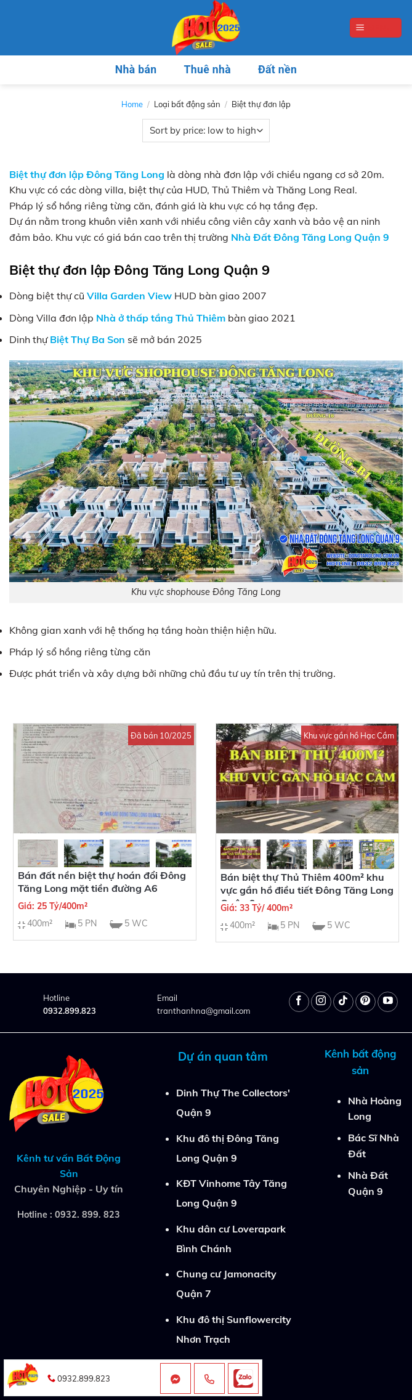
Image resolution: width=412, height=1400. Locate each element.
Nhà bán (136, 69)
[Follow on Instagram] (321, 1002)
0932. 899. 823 (87, 1214)
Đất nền (277, 69)
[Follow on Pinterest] (365, 1002)
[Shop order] (206, 130)
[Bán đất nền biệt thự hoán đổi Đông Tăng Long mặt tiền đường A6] (105, 778)
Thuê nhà (207, 69)
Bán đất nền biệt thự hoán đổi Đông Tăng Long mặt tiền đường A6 (102, 881)
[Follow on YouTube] (388, 1002)
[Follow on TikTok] (343, 1002)
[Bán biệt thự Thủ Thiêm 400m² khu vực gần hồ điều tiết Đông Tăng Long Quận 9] (307, 778)
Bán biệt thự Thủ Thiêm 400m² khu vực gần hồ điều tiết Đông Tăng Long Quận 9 (307, 890)
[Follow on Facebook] (299, 1002)
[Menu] (376, 28)
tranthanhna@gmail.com (203, 1011)
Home (132, 104)
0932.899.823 (69, 1011)
